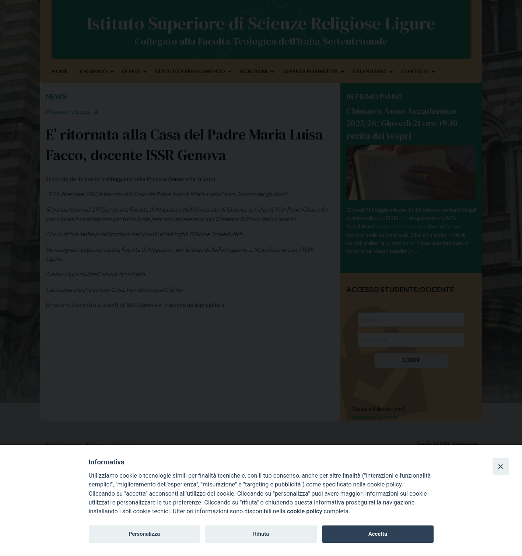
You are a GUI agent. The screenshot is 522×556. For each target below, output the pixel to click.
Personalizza (144, 534)
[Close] (501, 466)
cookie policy (304, 511)
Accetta (377, 534)
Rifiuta (261, 534)
